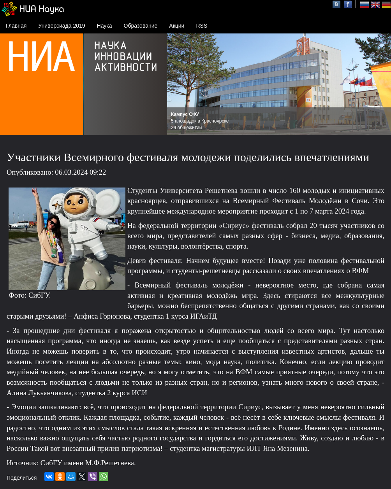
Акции (176, 26)
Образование (141, 26)
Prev (177, 84)
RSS (201, 26)
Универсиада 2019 (61, 26)
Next (381, 84)
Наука (104, 26)
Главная (16, 26)
